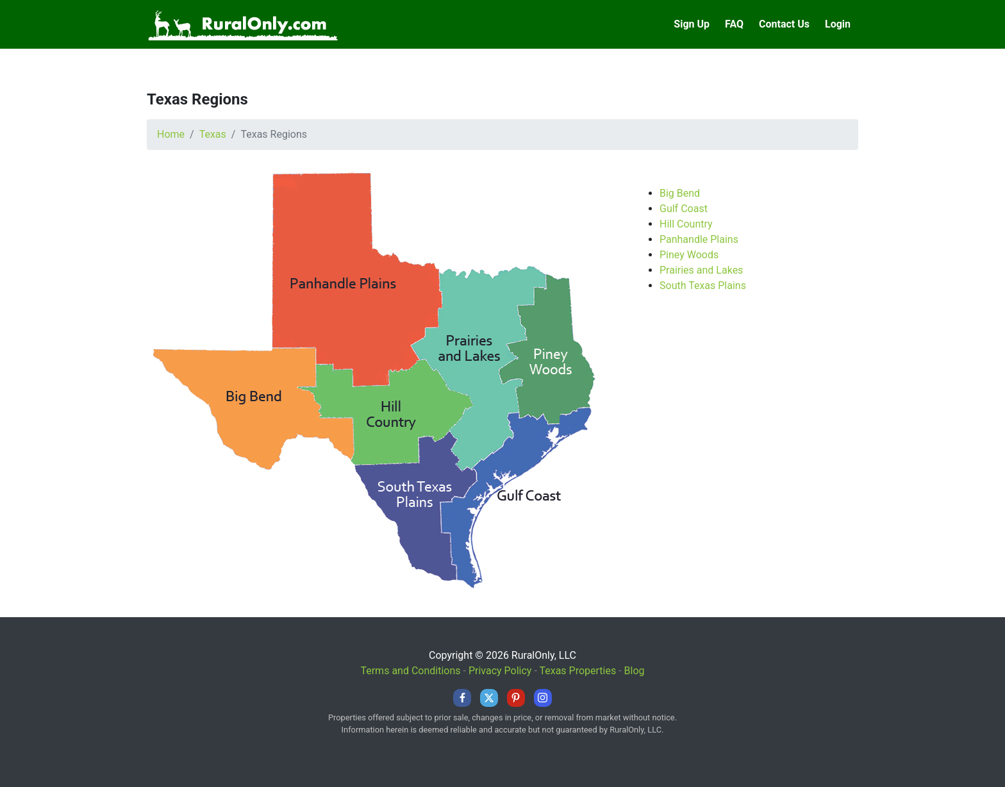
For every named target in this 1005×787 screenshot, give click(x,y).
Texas (212, 134)
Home (171, 134)
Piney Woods (689, 255)
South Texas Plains (703, 285)
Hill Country (686, 224)
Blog (634, 671)
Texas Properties (577, 671)
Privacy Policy (500, 671)
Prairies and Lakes (701, 270)
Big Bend (680, 193)
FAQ (734, 24)
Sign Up (692, 24)
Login (838, 24)
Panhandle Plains (699, 239)
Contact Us (784, 24)
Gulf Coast (684, 209)
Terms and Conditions (410, 671)
